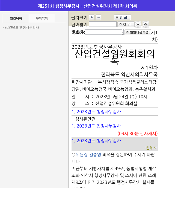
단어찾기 (79, 24)
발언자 (77, 32)
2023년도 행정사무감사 (22, 27)
